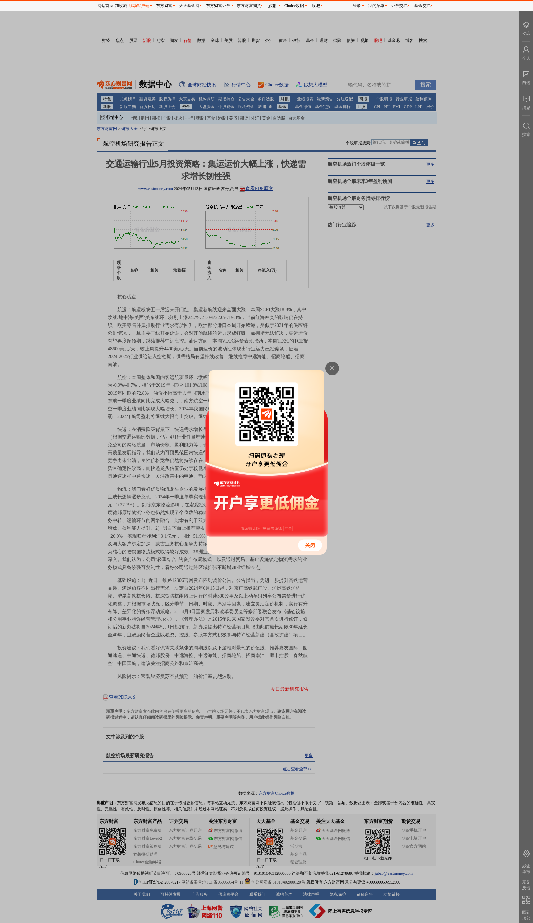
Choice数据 (294, 5)
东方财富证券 (218, 5)
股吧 (316, 5)
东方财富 (164, 5)
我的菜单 (376, 5)
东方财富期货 (249, 5)
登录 (357, 5)
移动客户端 (139, 5)
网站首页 (105, 5)
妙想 (272, 5)
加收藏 (121, 5)
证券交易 (399, 5)
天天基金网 (189, 5)
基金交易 (422, 5)
